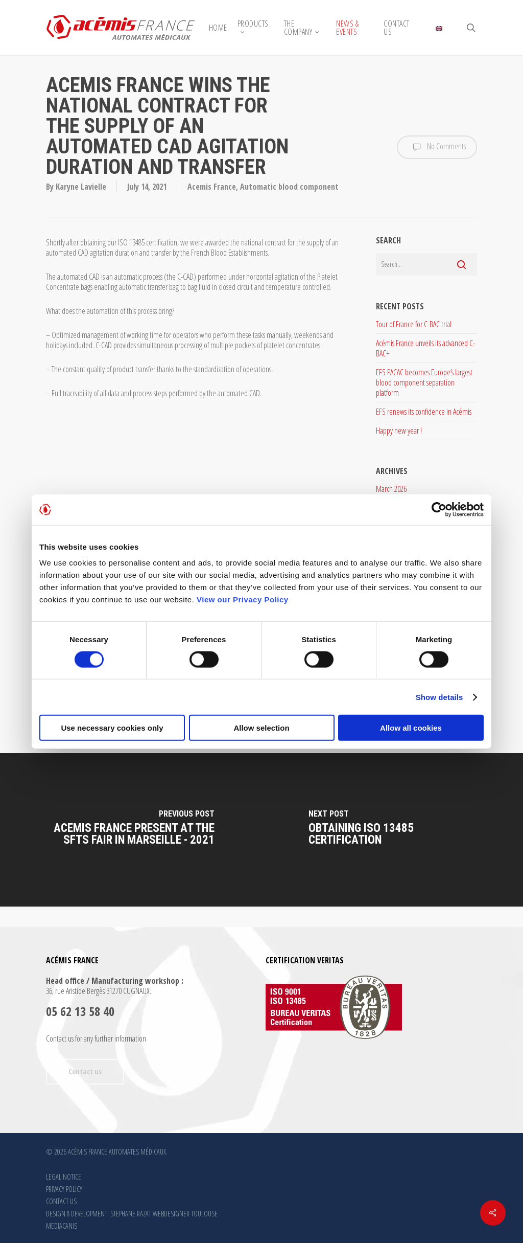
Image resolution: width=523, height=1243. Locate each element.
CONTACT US (61, 1201)
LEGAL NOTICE (63, 1177)
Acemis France (211, 186)
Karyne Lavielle (81, 186)
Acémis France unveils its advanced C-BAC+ (425, 348)
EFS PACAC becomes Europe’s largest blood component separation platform (424, 382)
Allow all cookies (411, 728)
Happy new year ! (399, 430)
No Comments (437, 147)
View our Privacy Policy (243, 599)
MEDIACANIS (61, 1226)
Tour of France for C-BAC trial (413, 324)
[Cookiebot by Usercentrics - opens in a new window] (439, 509)
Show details (439, 696)
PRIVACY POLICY (64, 1189)
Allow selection (261, 728)
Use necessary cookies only (112, 728)
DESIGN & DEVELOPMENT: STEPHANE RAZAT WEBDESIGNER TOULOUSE (132, 1213)
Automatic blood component (289, 186)
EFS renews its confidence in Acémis (423, 411)
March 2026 (391, 488)
